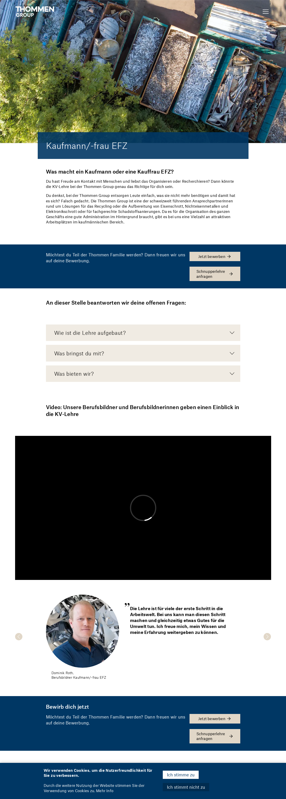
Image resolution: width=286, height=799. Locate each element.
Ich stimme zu (181, 774)
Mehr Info (104, 790)
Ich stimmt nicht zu (186, 787)
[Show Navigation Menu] (265, 12)
